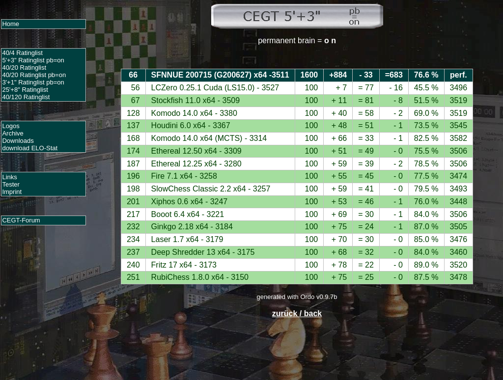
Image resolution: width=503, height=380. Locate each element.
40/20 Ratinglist (24, 67)
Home (10, 23)
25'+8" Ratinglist (25, 89)
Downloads (17, 140)
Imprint (12, 191)
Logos (10, 126)
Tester (10, 184)
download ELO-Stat (29, 148)
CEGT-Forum (21, 220)
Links (9, 177)
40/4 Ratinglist (22, 52)
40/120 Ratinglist (26, 97)
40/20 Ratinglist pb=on (34, 75)
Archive (12, 133)
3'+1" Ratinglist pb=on (33, 82)
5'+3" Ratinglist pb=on (33, 60)
